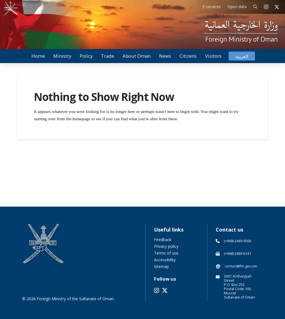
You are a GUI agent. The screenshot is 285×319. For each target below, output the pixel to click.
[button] (255, 6)
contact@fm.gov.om (241, 266)
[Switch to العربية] (242, 56)
